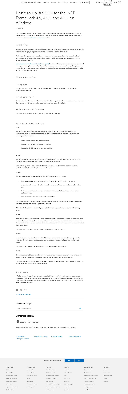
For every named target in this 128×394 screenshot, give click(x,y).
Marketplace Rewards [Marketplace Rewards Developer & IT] (89, 387)
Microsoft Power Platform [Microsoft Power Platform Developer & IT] (89, 384)
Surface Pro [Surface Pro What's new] (8, 369)
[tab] (22, 322)
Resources (73, 2)
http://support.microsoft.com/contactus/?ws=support (32, 64)
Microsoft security (56, 336)
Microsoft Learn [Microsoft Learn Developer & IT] (87, 372)
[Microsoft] (12, 2)
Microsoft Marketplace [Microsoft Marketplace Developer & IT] (89, 381)
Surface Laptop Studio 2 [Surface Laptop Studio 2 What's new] (11, 375)
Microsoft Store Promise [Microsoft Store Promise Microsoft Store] (32, 384)
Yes (69, 360)
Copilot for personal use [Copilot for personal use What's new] (11, 381)
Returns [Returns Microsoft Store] (28, 378)
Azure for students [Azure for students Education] (50, 389)
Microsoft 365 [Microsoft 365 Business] (67, 381)
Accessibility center (75, 336)
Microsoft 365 (32, 2)
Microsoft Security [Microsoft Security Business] (68, 372)
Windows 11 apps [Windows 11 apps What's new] (10, 389)
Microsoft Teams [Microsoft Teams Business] (67, 387)
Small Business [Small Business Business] (67, 389)
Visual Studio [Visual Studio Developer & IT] (87, 389)
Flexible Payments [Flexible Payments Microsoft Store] (30, 387)
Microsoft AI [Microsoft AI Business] (66, 369)
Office (39, 2)
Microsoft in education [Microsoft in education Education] (51, 369)
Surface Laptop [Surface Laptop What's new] (9, 372)
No (79, 360)
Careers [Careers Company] (105, 369)
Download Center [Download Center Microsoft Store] (30, 372)
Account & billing (62, 2)
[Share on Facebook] (17, 289)
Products (45, 2)
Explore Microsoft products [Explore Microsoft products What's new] (12, 387)
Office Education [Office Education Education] (49, 381)
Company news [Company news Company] (106, 372)
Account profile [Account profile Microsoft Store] (30, 369)
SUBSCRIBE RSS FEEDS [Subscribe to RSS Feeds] (24, 294)
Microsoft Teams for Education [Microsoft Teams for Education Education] (52, 375)
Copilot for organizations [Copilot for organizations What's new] (11, 378)
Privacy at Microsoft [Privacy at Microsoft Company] (107, 375)
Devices (53, 2)
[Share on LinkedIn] (20, 289)
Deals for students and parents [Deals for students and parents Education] (52, 387)
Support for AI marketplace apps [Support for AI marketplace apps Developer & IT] (91, 375)
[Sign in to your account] (117, 2)
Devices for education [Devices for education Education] (50, 372)
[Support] (23, 2)
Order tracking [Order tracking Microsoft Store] (30, 381)
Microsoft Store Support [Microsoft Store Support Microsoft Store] (32, 375)
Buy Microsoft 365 (84, 2)
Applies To (20, 28)
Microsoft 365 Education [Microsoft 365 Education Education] (51, 378)
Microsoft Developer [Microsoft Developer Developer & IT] (88, 369)
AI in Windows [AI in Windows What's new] (9, 384)
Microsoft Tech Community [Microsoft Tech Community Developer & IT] (90, 378)
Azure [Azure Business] (65, 375)
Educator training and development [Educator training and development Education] (53, 384)
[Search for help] (108, 2)
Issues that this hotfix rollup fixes (35, 38)
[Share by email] (24, 289)
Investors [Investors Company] (105, 378)
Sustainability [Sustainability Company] (106, 381)
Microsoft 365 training (40, 336)
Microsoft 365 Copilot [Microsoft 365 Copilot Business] (68, 384)
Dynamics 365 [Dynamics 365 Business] (67, 378)
